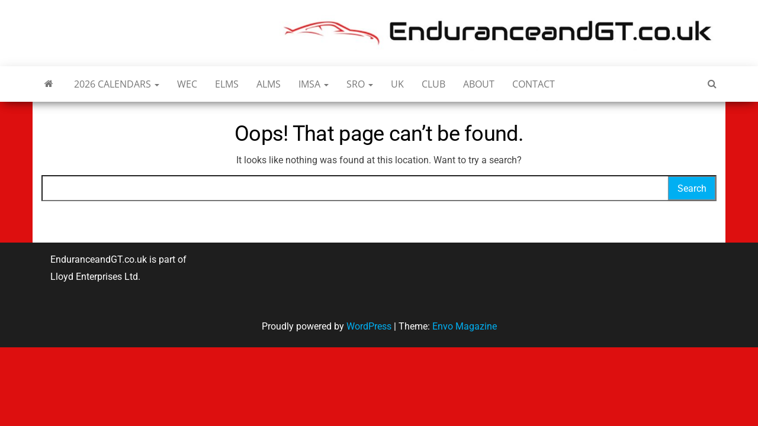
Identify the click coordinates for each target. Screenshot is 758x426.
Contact (533, 84)
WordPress (368, 326)
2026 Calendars (116, 84)
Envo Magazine (464, 326)
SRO (359, 84)
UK (397, 84)
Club (433, 84)
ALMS (268, 84)
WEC (187, 84)
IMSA (313, 84)
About (478, 84)
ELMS (227, 84)
